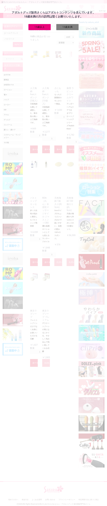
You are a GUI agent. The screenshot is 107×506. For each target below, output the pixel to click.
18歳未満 (67, 27)
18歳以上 (39, 27)
